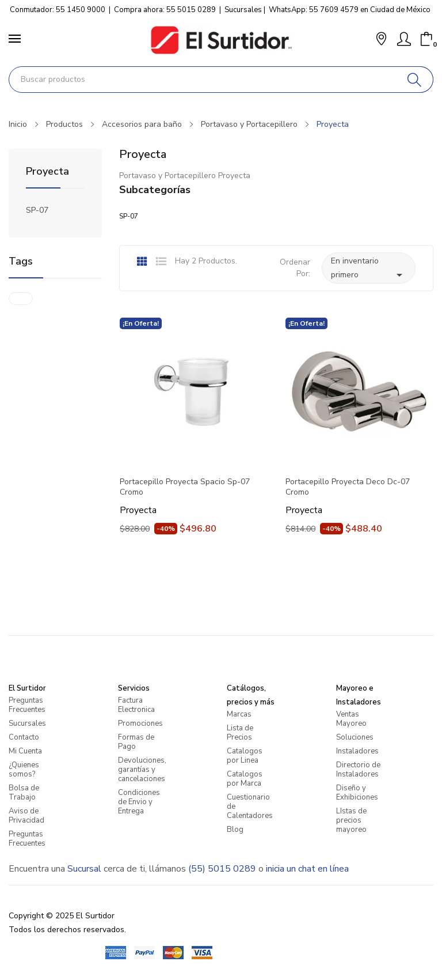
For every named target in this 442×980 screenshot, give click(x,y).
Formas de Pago (136, 742)
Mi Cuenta (25, 751)
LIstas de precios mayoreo (351, 820)
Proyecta (47, 172)
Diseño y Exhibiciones (357, 792)
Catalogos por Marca (244, 779)
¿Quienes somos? (24, 769)
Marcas (239, 714)
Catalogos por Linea (244, 756)
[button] (381, 40)
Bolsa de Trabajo (24, 792)
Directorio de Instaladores (358, 769)
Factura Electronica (136, 705)
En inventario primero (368, 268)
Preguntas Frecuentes (27, 705)
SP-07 (37, 210)
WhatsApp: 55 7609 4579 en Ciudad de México (349, 10)
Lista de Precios (240, 732)
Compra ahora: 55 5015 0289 (165, 10)
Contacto (24, 737)
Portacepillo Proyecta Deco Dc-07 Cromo (347, 487)
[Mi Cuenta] (404, 39)
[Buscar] (414, 79)
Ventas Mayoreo (351, 719)
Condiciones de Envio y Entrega (139, 801)
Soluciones (355, 737)
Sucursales (243, 10)
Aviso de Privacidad (26, 816)
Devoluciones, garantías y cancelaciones (142, 769)
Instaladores (357, 751)
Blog (235, 829)
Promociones (140, 723)
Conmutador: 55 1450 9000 (57, 10)
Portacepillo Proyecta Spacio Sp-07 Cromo (185, 487)
